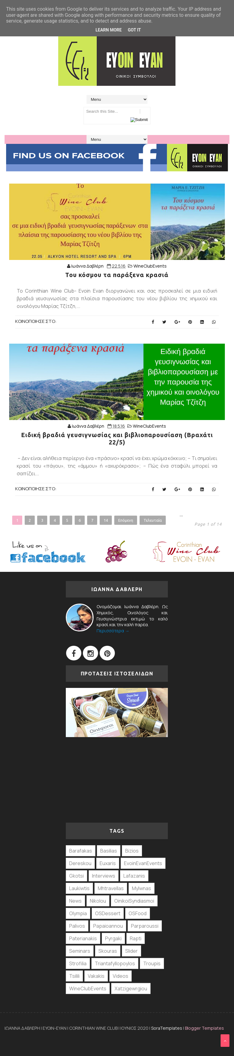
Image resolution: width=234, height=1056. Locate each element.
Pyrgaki (113, 938)
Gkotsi (76, 875)
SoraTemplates (166, 1028)
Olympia (78, 913)
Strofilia (78, 963)
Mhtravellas (111, 888)
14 (106, 520)
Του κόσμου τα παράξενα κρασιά (116, 274)
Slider (131, 951)
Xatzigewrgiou (131, 988)
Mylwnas (141, 888)
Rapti (135, 938)
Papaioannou (108, 926)
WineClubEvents (150, 266)
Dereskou (80, 863)
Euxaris (108, 863)
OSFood (138, 913)
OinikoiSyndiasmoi (134, 900)
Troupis (152, 963)
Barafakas (80, 850)
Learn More (108, 29)
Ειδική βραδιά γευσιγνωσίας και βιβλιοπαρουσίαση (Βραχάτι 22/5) (117, 438)
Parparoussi (144, 926)
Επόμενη (125, 520)
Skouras (107, 951)
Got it (134, 29)
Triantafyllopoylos (115, 963)
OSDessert (107, 913)
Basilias (108, 850)
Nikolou (98, 900)
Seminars (79, 951)
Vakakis (96, 976)
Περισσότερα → (113, 631)
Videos (120, 976)
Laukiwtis (79, 888)
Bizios (132, 850)
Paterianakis (83, 938)
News (75, 900)
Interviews (103, 875)
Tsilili (74, 976)
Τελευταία (153, 520)
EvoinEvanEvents (143, 863)
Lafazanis (134, 875)
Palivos (77, 926)
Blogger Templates (204, 1028)
